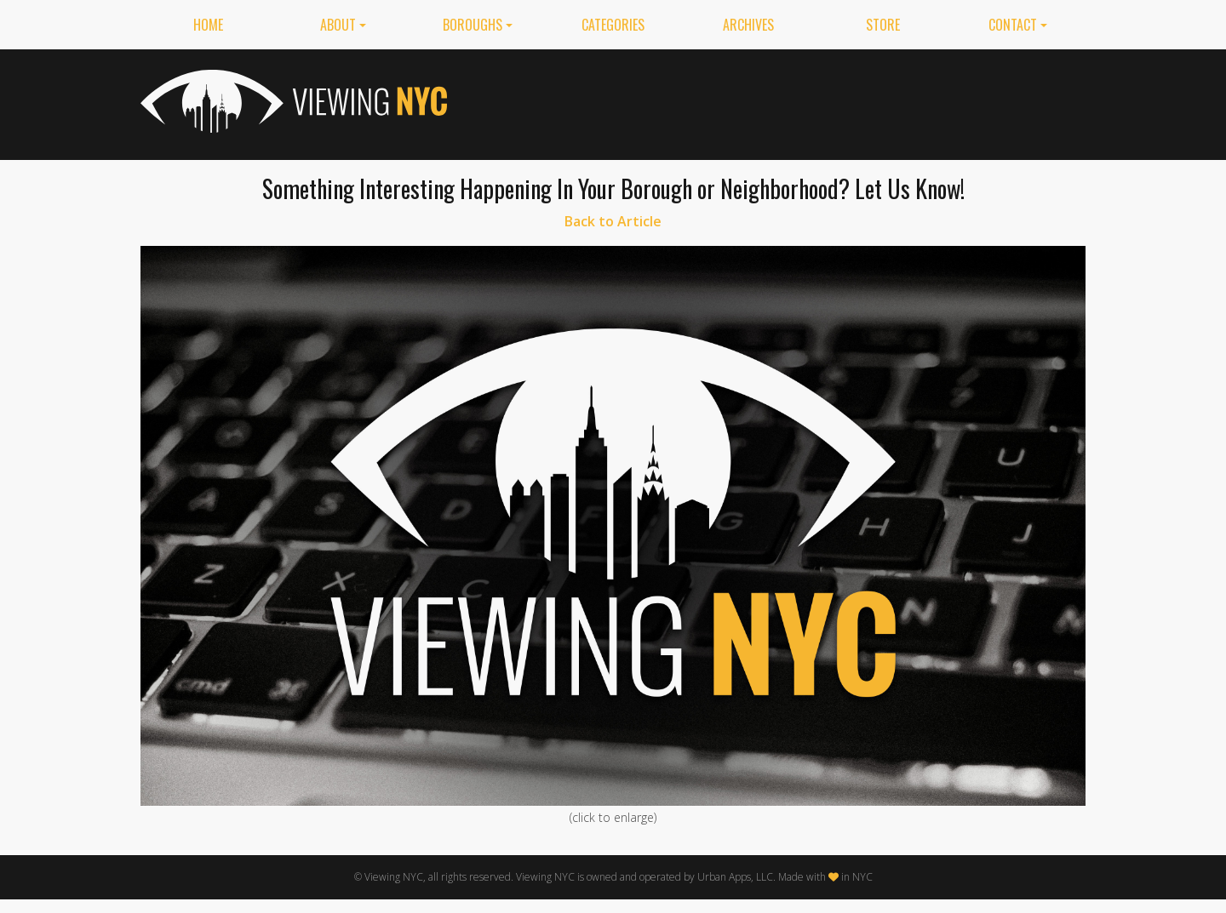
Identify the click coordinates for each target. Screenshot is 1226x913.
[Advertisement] (776, 101)
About (338, 24)
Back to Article (613, 221)
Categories (613, 24)
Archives (748, 24)
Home (208, 24)
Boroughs (472, 24)
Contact (1012, 24)
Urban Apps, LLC (735, 877)
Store (883, 24)
